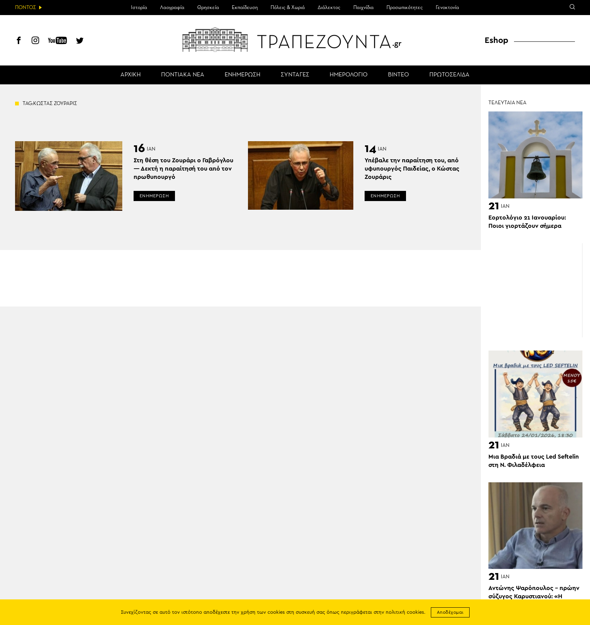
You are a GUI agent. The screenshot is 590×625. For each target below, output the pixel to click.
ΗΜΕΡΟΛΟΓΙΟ (349, 75)
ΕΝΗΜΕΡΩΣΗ (242, 75)
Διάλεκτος (329, 7)
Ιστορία (139, 7)
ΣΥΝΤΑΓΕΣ (295, 75)
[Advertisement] (535, 290)
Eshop (496, 40)
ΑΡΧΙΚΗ (130, 75)
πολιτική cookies (405, 612)
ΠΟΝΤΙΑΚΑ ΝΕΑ (182, 75)
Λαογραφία (172, 7)
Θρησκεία (208, 7)
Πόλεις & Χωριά (288, 7)
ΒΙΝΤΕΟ (398, 75)
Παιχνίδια (363, 7)
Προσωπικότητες (404, 7)
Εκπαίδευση (245, 7)
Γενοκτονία (447, 7)
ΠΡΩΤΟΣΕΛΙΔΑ (449, 75)
